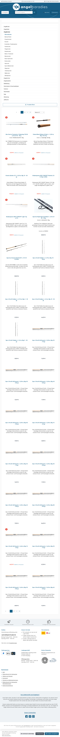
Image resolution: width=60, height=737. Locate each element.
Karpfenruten (8, 51)
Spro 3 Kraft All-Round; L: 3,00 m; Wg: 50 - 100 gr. (16, 384)
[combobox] (24, 12)
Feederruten (7, 46)
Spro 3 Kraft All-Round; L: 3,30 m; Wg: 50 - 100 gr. (43, 467)
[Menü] (5, 12)
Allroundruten (8, 34)
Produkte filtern (30, 104)
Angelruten (7, 32)
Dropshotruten (8, 39)
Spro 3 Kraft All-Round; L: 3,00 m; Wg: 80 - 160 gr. (16, 425)
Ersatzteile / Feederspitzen (11, 44)
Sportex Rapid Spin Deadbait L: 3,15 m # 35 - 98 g (43, 218)
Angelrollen (6, 29)
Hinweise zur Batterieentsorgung (10, 680)
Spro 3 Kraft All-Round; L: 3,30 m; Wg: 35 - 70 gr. (17, 467)
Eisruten (6, 41)
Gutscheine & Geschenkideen (11, 86)
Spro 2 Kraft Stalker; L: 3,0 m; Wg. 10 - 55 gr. (43, 301)
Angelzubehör (7, 81)
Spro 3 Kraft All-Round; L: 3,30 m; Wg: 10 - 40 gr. (43, 425)
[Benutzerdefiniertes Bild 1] (43, 633)
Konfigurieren (39, 733)
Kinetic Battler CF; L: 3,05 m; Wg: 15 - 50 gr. (17, 176)
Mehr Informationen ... (6, 735)
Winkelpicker (8, 75)
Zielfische (6, 99)
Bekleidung (6, 83)
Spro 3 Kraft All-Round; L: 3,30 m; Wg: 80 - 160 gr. (43, 508)
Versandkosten (27, 725)
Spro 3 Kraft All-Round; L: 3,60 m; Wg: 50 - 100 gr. (17, 591)
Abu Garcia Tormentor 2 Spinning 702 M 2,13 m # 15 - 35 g (17, 135)
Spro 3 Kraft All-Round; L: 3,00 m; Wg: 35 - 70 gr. (43, 342)
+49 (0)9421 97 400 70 (8, 635)
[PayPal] (3, 653)
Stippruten (7, 68)
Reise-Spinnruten (9, 58)
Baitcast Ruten (8, 36)
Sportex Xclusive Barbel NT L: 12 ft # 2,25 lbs (17, 259)
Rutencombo (8, 61)
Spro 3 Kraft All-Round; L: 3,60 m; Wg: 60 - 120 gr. (43, 591)
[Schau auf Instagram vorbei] (30, 716)
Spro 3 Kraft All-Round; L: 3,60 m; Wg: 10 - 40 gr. (17, 550)
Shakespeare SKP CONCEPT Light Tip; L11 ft (16, 218)
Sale (5, 94)
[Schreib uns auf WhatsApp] (33, 716)
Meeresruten (8, 56)
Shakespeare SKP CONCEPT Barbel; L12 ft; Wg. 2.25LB (43, 176)
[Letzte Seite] (30, 112)
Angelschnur (7, 78)
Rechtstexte (4, 670)
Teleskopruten (8, 70)
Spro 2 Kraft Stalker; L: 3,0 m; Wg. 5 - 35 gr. (16, 342)
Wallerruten (7, 73)
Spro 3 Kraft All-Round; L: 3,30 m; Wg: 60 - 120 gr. (17, 508)
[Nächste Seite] (27, 112)
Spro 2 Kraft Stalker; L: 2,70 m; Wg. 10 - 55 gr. (43, 259)
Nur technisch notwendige (27, 733)
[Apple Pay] (8, 653)
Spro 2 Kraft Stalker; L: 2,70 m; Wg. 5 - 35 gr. (16, 301)
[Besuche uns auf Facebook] (26, 716)
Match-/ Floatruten (9, 53)
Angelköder (7, 26)
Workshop (6, 97)
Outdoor (6, 89)
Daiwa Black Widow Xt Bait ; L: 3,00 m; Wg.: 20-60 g (43, 135)
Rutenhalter (7, 91)
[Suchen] (34, 12)
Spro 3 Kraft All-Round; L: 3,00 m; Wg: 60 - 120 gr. (43, 384)
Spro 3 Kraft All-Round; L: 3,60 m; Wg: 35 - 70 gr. (43, 550)
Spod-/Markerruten (9, 65)
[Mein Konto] (46, 12)
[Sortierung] (39, 112)
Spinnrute (7, 63)
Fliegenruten (7, 49)
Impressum (5, 678)
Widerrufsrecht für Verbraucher (10, 674)
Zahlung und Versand (7, 676)
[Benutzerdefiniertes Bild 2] (48, 633)
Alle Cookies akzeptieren (52, 733)
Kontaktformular (13, 643)
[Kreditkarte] (13, 653)
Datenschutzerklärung (8, 686)
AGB (4, 672)
